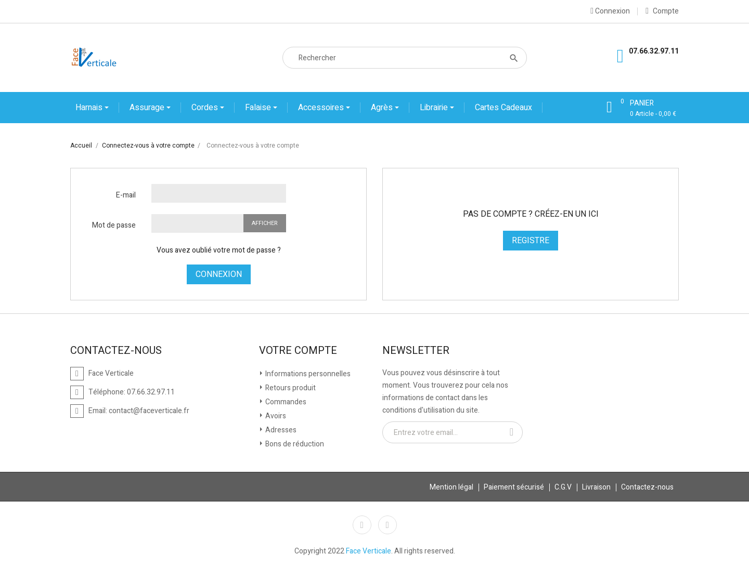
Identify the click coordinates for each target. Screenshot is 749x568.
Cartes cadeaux (503, 107)
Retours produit (290, 387)
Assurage (148, 107)
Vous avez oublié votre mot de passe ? (219, 250)
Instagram (387, 525)
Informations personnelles (307, 373)
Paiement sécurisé (514, 487)
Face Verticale (368, 551)
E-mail (126, 195)
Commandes (285, 402)
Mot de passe (114, 225)
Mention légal (451, 487)
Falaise (259, 107)
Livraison (596, 487)
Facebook (362, 525)
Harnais (90, 107)
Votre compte (298, 350)
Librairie (435, 107)
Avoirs (275, 416)
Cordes (205, 107)
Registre (530, 240)
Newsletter (415, 350)
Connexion (219, 274)
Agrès (383, 107)
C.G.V (563, 487)
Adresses (280, 430)
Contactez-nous (647, 487)
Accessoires (322, 107)
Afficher (265, 223)
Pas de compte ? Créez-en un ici (531, 214)
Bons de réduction (294, 444)
